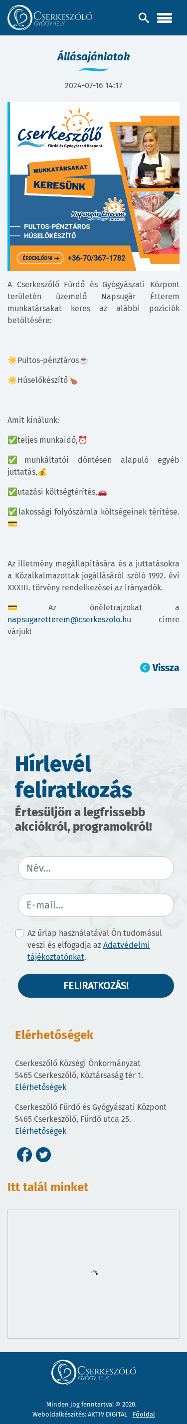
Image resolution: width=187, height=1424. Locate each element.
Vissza (166, 668)
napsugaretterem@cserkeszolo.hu (69, 619)
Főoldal (144, 1414)
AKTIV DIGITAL (107, 1414)
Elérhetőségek (40, 1087)
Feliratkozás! (96, 986)
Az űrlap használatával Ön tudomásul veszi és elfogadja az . (94, 945)
